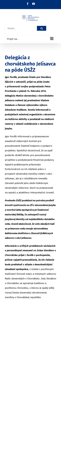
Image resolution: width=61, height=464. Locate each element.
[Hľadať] (41, 28)
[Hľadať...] (21, 28)
